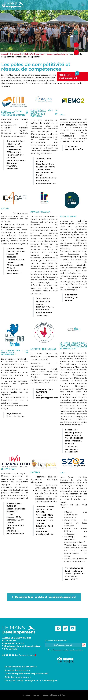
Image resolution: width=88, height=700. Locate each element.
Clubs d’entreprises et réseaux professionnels (46, 54)
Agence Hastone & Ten (54, 695)
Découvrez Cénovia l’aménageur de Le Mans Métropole (31, 680)
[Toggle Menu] (83, 5)
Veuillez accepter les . (65, 650)
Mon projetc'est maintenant (69, 75)
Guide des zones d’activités (18, 677)
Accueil (4, 54)
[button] (44, 597)
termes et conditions (74, 650)
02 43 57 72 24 (10, 655)
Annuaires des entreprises (17, 670)
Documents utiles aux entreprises (21, 667)
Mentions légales (31, 695)
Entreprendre (16, 54)
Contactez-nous (26, 655)
